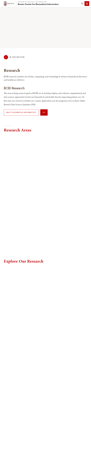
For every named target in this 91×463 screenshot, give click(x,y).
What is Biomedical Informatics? (21, 112)
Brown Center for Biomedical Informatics (38, 4)
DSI (44, 112)
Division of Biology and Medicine (32, 2)
